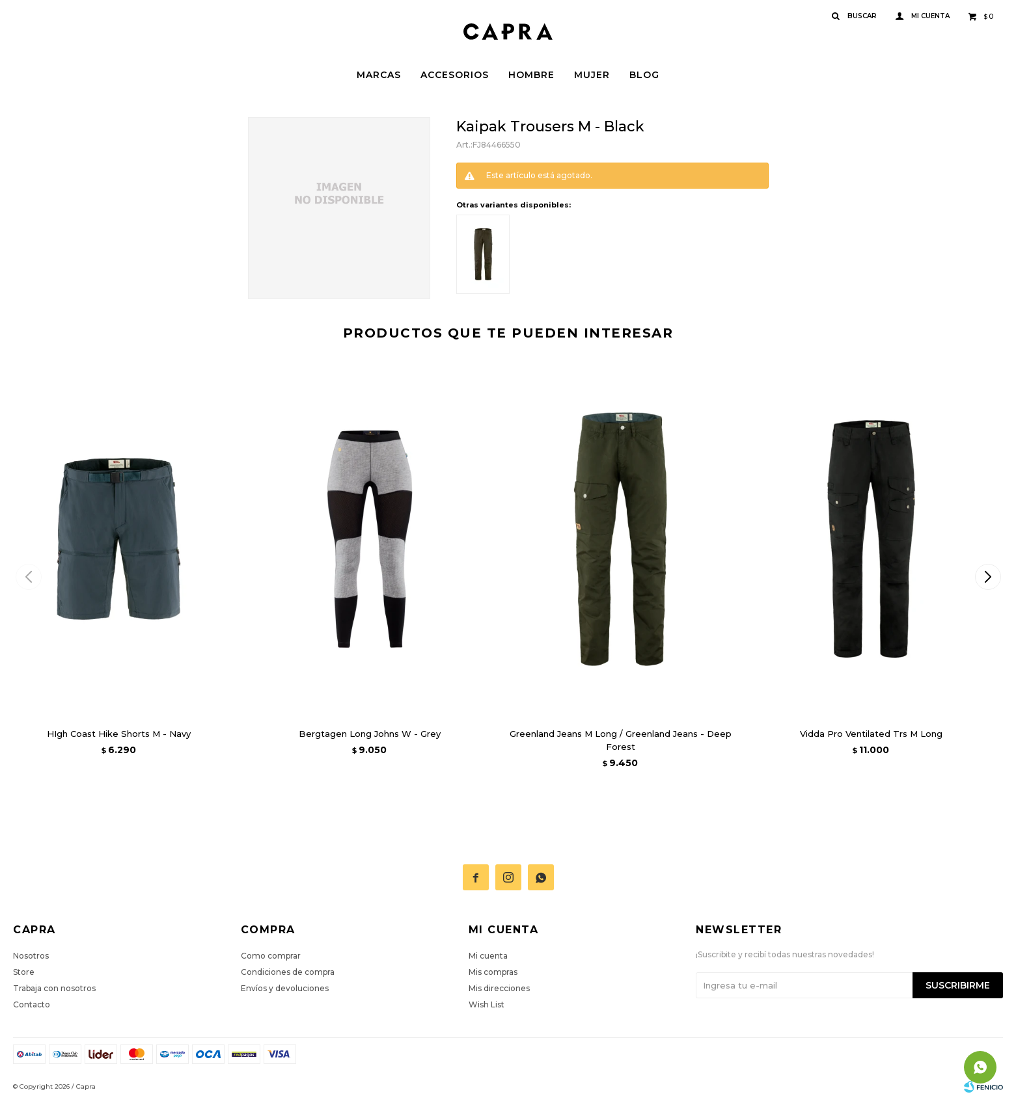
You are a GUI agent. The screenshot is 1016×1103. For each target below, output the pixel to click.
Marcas (379, 75)
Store (23, 972)
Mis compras (493, 972)
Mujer (592, 75)
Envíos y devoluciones (285, 988)
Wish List (486, 1004)
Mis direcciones (499, 988)
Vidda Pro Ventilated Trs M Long (871, 733)
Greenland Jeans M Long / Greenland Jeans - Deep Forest (621, 740)
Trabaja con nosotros (54, 988)
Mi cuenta (488, 956)
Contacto (31, 1004)
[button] (987, 577)
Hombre (531, 75)
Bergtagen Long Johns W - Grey (370, 733)
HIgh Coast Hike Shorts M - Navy (119, 733)
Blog (644, 75)
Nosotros (31, 956)
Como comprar (271, 956)
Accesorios (454, 75)
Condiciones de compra (288, 972)
